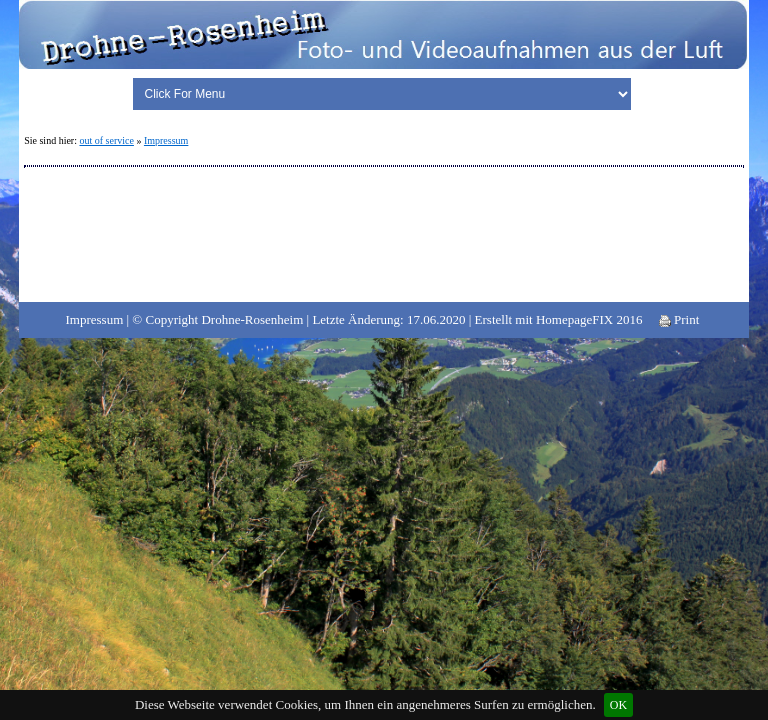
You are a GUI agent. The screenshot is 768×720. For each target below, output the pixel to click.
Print (679, 319)
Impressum (166, 140)
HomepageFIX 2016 (589, 319)
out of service (106, 140)
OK (618, 705)
